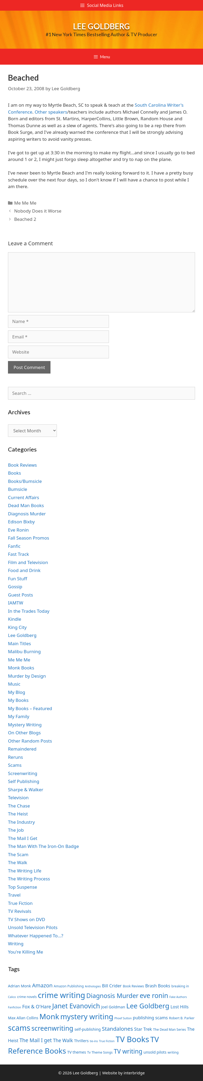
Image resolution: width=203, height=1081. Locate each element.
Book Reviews (22, 465)
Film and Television (28, 562)
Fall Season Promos (28, 538)
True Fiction (20, 903)
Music (14, 684)
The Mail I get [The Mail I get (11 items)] (35, 1040)
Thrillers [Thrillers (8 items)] (81, 1040)
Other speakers (51, 112)
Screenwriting (22, 773)
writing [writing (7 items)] (173, 1052)
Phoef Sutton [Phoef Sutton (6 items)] (123, 1018)
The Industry (21, 822)
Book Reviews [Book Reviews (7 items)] (133, 986)
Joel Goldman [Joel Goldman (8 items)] (113, 1006)
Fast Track (18, 554)
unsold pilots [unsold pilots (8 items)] (154, 1052)
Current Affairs (23, 497)
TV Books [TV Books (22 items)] (132, 1039)
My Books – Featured (30, 708)
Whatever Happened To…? (35, 936)
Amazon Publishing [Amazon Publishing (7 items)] (69, 986)
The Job (16, 830)
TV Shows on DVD (26, 919)
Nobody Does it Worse (37, 211)
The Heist (18, 814)
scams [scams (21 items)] (19, 1027)
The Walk (17, 862)
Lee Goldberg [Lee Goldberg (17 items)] (147, 1005)
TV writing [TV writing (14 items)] (128, 1051)
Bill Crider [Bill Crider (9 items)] (112, 986)
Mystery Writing (25, 725)
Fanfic (14, 546)
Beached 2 (25, 219)
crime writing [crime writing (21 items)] (61, 995)
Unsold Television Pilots (33, 927)
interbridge (134, 1072)
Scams (15, 765)
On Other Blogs (24, 733)
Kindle (14, 619)
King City (17, 627)
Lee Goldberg (101, 26)
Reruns (15, 757)
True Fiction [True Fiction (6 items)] (107, 1041)
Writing (16, 944)
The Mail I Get (22, 838)
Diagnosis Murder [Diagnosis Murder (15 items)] (112, 995)
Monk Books (21, 668)
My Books (18, 700)
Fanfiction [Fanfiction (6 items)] (14, 1007)
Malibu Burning (24, 651)
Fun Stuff (17, 578)
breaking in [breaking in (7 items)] (180, 986)
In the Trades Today (28, 611)
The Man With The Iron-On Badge (43, 846)
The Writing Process (29, 879)
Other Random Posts (30, 741)
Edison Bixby (21, 522)
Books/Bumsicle (25, 481)
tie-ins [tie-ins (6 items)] (94, 1041)
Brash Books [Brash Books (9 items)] (157, 986)
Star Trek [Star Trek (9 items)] (143, 1029)
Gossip (15, 586)
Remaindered (22, 749)
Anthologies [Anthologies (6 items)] (93, 986)
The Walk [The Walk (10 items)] (63, 1040)
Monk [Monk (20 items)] (49, 1016)
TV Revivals (19, 911)
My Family (18, 716)
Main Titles (19, 643)
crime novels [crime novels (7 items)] (27, 997)
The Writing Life (24, 871)
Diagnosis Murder (27, 514)
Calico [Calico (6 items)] (12, 997)
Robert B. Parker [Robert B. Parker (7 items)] (181, 1018)
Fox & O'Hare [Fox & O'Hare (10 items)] (36, 1006)
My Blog (16, 692)
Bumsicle (17, 489)
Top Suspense (22, 887)
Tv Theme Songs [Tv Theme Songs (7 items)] (100, 1052)
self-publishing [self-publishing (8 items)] (87, 1029)
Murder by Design (27, 676)
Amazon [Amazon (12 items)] (42, 985)
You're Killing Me (25, 952)
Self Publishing (23, 781)
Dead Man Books (26, 505)
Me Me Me (25, 203)
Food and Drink (24, 570)
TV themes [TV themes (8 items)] (76, 1052)
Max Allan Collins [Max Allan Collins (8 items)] (23, 1017)
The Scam (18, 854)
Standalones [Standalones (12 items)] (117, 1028)
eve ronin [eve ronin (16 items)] (154, 995)
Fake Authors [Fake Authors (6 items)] (178, 997)
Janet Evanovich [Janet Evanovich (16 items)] (76, 1005)
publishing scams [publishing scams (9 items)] (150, 1018)
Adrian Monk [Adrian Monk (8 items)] (19, 985)
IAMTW (15, 603)
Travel (14, 895)
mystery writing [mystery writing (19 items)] (86, 1016)
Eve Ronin (18, 530)
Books (14, 473)
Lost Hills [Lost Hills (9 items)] (180, 1007)
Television (18, 797)
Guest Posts (20, 595)
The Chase (19, 806)
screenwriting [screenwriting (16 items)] (52, 1028)
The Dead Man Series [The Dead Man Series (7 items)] (169, 1029)
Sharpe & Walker (25, 789)
